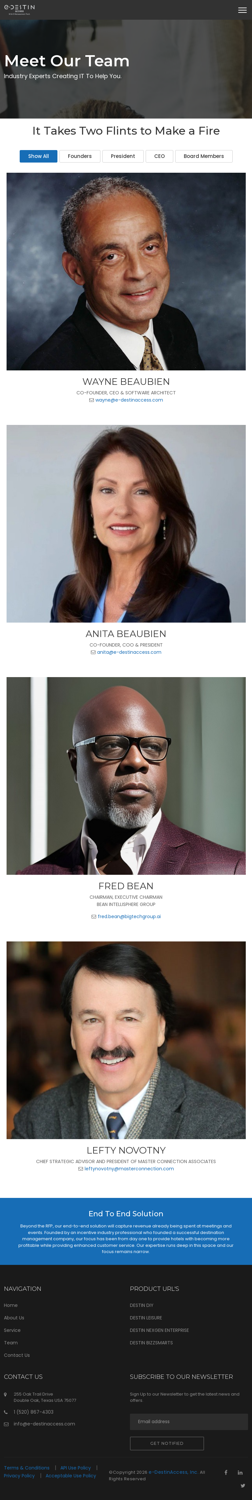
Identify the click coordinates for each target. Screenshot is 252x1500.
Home (11, 1305)
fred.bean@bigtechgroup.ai (129, 916)
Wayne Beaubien (126, 381)
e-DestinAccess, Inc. (174, 1472)
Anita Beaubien (126, 633)
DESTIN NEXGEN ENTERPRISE (159, 1330)
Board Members (204, 156)
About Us (14, 1317)
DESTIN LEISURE (146, 1317)
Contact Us (17, 1355)
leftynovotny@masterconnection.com (129, 1168)
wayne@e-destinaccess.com (129, 400)
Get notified (167, 1443)
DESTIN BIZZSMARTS (151, 1342)
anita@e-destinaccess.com (129, 652)
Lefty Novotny (126, 1150)
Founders (80, 156)
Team (11, 1342)
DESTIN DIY (142, 1305)
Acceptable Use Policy (71, 1475)
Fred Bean (126, 886)
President (123, 156)
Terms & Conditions (27, 1468)
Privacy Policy (20, 1475)
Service (12, 1330)
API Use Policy (76, 1468)
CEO (159, 156)
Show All (38, 156)
